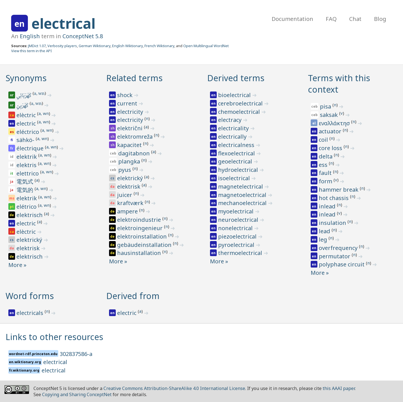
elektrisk (28, 248)
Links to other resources (54, 337)
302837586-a (76, 354)
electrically (233, 136)
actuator (331, 131)
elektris (27, 165)
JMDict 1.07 (37, 45)
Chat (355, 19)
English (30, 36)
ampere (128, 211)
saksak (329, 115)
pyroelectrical (237, 245)
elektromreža (135, 136)
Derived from (133, 296)
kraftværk (131, 203)
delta (326, 156)
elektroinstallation (142, 236)
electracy (230, 120)
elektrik (27, 156)
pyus (125, 170)
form (326, 181)
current (128, 103)
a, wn (39, 94)
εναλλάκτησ (335, 123)
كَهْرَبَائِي (24, 96)
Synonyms (26, 78)
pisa (326, 106)
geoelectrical (236, 161)
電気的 (25, 190)
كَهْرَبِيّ (23, 106)
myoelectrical (236, 211)
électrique (30, 148)
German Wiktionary (94, 45)
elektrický (30, 240)
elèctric (26, 115)
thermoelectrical (241, 253)
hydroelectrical (238, 170)
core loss (331, 148)
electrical (63, 23)
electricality (234, 128)
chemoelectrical (239, 111)
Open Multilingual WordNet (206, 45)
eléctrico (28, 132)
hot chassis (334, 198)
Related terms (134, 78)
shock (125, 95)
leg (324, 239)
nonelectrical (236, 228)
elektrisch (30, 215)
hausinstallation (139, 253)
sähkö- (26, 140)
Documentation (292, 19)
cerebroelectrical (241, 103)
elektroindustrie (139, 219)
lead (325, 231)
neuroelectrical (239, 219)
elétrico (27, 206)
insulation (333, 223)
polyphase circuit (342, 264)
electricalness (237, 145)
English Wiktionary (127, 45)
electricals (30, 313)
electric (26, 123)
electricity (130, 111)
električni (130, 128)
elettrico (28, 173)
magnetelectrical (241, 186)
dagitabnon (134, 153)
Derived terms (235, 78)
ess (324, 164)
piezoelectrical (238, 236)
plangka (129, 161)
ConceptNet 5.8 (82, 36)
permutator (335, 256)
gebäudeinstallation (145, 245)
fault (326, 173)
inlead (328, 206)
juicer (125, 195)
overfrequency (339, 248)
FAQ (331, 19)
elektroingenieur (140, 228)
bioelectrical (235, 95)
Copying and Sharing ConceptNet (77, 394)
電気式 (25, 181)
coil (324, 139)
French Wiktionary (159, 45)
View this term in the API (31, 50)
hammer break (339, 189)
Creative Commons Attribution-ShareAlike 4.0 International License (174, 388)
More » (17, 265)
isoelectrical (234, 178)
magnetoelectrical (243, 195)
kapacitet (130, 145)
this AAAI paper (339, 388)
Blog (380, 19)
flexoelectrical (237, 153)
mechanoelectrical (243, 203)
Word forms (30, 296)
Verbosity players (62, 45)
